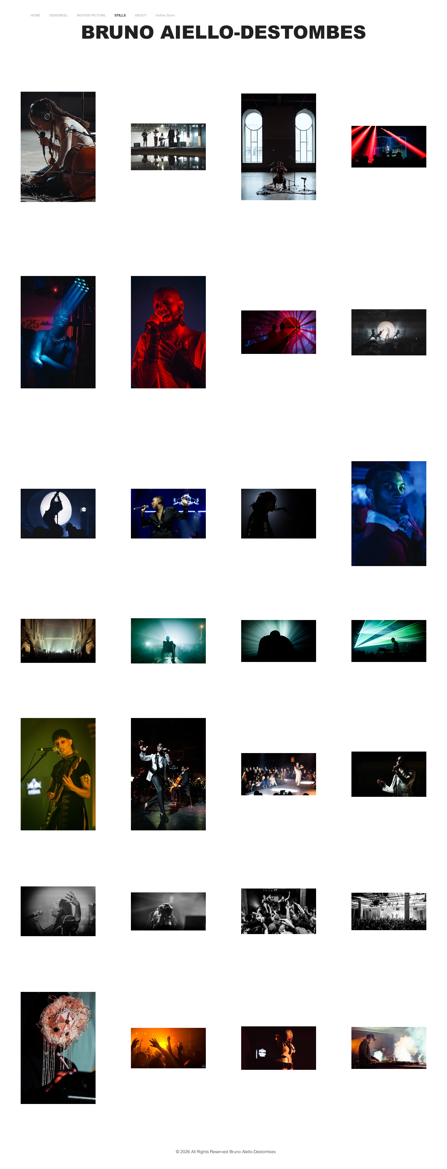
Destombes (265, 1151)
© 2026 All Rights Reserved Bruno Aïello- (215, 1151)
